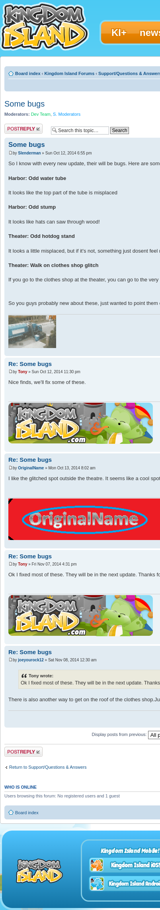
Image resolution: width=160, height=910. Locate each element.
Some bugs (24, 103)
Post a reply (23, 129)
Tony (22, 372)
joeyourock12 (30, 660)
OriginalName (31, 468)
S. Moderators (66, 114)
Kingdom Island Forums (69, 73)
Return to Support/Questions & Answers (47, 767)
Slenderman (29, 153)
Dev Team (41, 114)
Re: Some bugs (30, 363)
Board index (28, 73)
